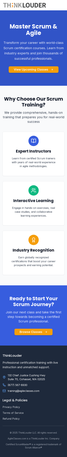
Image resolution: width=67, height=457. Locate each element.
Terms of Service (13, 412)
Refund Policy (11, 418)
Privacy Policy (11, 407)
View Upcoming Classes (33, 69)
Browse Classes (33, 332)
